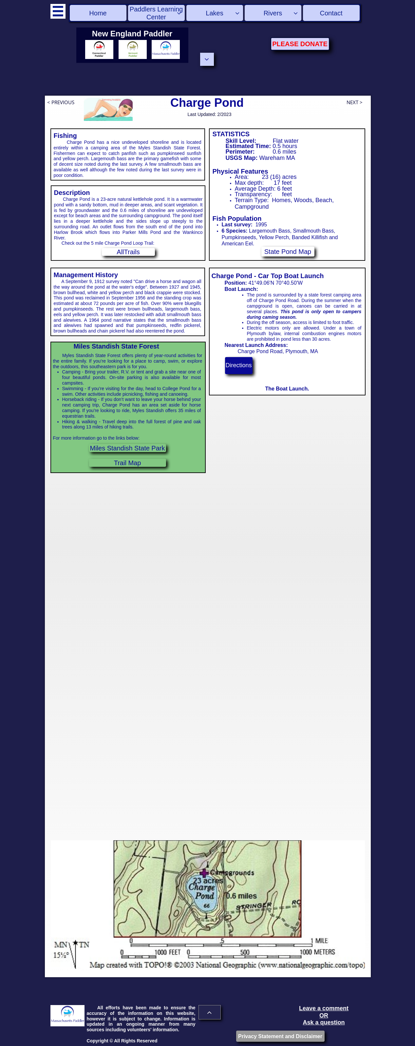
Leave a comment (324, 1008)
